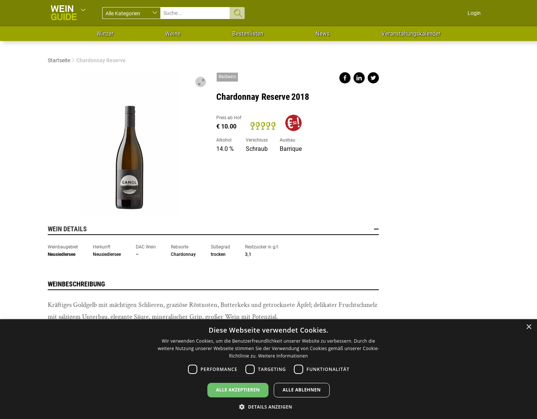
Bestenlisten (247, 33)
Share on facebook (345, 77)
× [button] (528, 327)
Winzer (105, 33)
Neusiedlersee (61, 254)
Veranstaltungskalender (410, 33)
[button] (268, 406)
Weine (172, 33)
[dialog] (268, 369)
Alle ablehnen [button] (302, 390)
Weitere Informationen (283, 356)
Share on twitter (373, 77)
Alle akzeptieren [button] (238, 390)
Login (474, 13)
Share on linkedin (359, 77)
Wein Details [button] (213, 229)
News (322, 33)
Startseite (59, 60)
